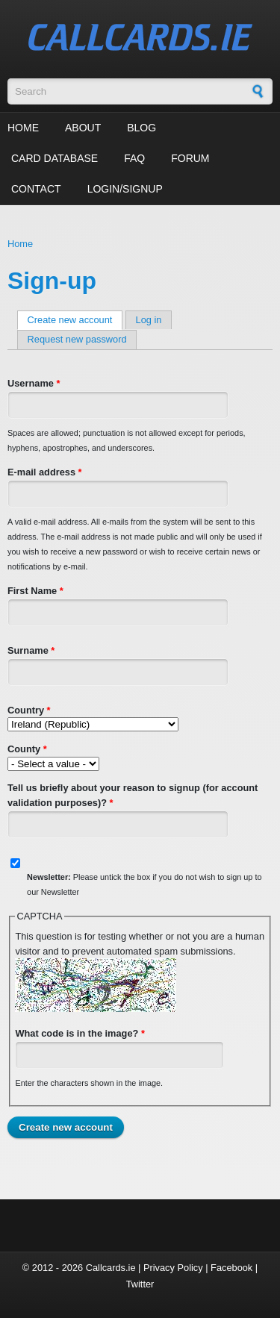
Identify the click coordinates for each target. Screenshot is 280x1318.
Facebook (231, 1267)
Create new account (75, 319)
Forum (190, 158)
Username (33, 383)
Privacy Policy (173, 1267)
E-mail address (44, 472)
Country (29, 710)
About (83, 128)
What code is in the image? (80, 1033)
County (27, 749)
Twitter (140, 1284)
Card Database (54, 158)
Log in (149, 319)
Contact (36, 189)
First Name (35, 590)
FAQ (134, 158)
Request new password (77, 339)
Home (23, 128)
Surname (31, 650)
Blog (141, 128)
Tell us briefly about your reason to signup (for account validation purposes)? (132, 795)
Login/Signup (125, 189)
